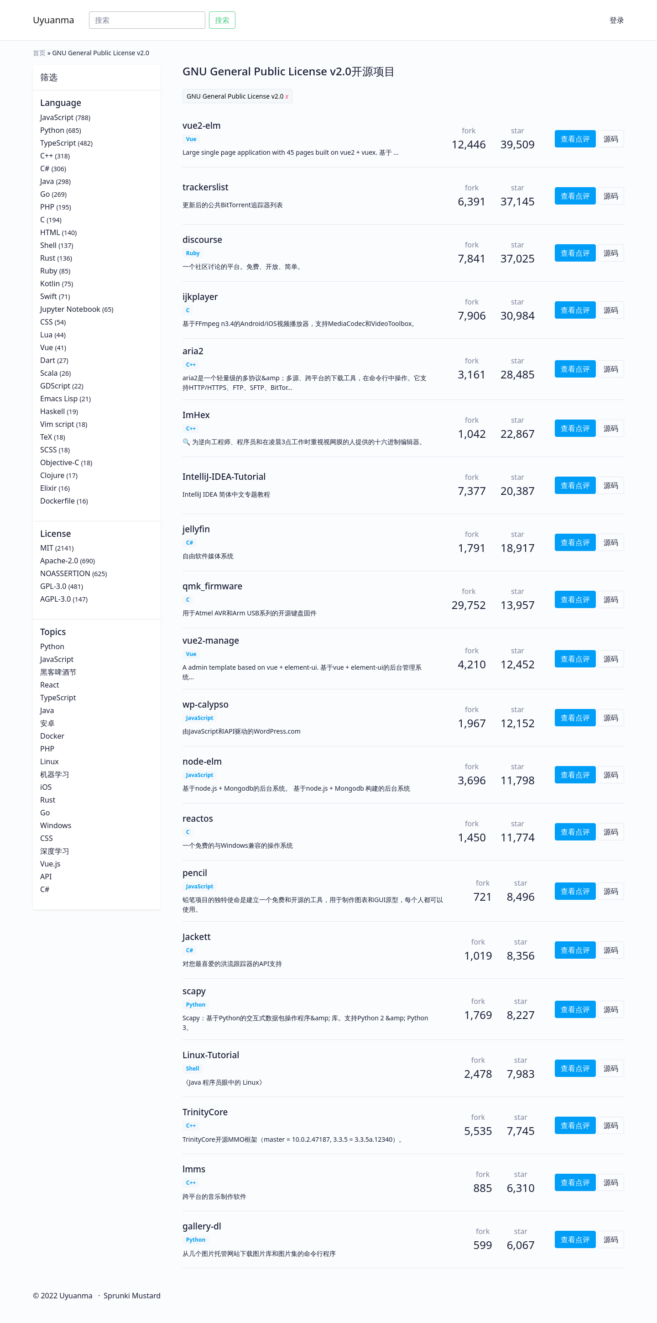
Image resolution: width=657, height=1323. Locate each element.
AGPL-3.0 (55, 599)
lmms (193, 1169)
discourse (202, 240)
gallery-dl (201, 1226)
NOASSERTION (65, 573)
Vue (46, 347)
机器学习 (54, 774)
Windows (55, 825)
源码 (611, 139)
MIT (46, 548)
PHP (47, 207)
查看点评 (575, 139)
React (49, 685)
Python (52, 130)
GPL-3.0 (53, 586)
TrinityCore (205, 1112)
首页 (39, 52)
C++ (46, 156)
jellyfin (196, 529)
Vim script (57, 424)
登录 (617, 20)
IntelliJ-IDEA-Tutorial (224, 477)
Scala (49, 373)
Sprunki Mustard (132, 1296)
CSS (46, 322)
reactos (197, 818)
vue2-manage (210, 640)
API (46, 877)
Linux (49, 761)
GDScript (55, 386)
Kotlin (50, 283)
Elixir (48, 488)
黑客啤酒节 (58, 672)
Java (47, 181)
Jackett (196, 937)
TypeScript (58, 143)
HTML (50, 232)
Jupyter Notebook (70, 309)
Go (45, 194)
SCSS (48, 450)
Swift (48, 296)
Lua (46, 335)
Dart (47, 360)
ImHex (196, 415)
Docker (52, 736)
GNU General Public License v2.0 (237, 96)
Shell (48, 245)
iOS (46, 787)
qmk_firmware (212, 586)
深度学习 (54, 851)
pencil (194, 873)
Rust (47, 258)
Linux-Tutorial (210, 1055)
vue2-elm (201, 125)
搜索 (222, 20)
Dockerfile (57, 501)
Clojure (52, 475)
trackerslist (205, 187)
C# (44, 168)
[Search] (147, 20)
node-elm (202, 761)
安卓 (47, 723)
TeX (46, 437)
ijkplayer (200, 297)
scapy (194, 991)
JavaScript (56, 117)
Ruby (48, 271)
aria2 (192, 351)
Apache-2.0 (59, 561)
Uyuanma (53, 20)
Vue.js (50, 864)
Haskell (52, 411)
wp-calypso (205, 704)
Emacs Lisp (59, 399)
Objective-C (59, 462)
